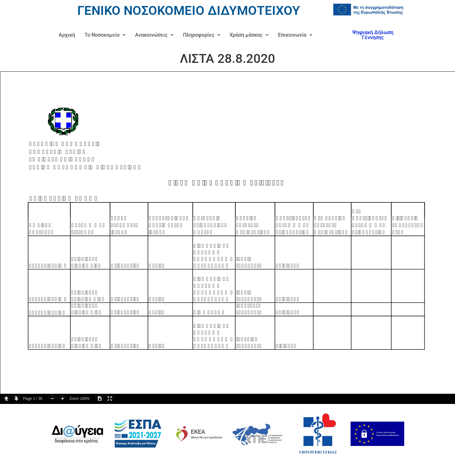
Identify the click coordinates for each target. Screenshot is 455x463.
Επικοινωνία (295, 35)
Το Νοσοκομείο (105, 35)
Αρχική (67, 35)
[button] (105, 35)
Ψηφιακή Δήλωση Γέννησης (372, 34)
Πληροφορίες (201, 35)
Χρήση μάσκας (249, 35)
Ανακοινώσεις (154, 35)
